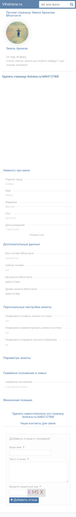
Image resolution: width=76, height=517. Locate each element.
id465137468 (12, 282)
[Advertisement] (38, 126)
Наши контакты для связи (38, 423)
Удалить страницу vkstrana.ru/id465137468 (30, 76)
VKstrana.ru (12, 4)
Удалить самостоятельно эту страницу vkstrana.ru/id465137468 (38, 415)
